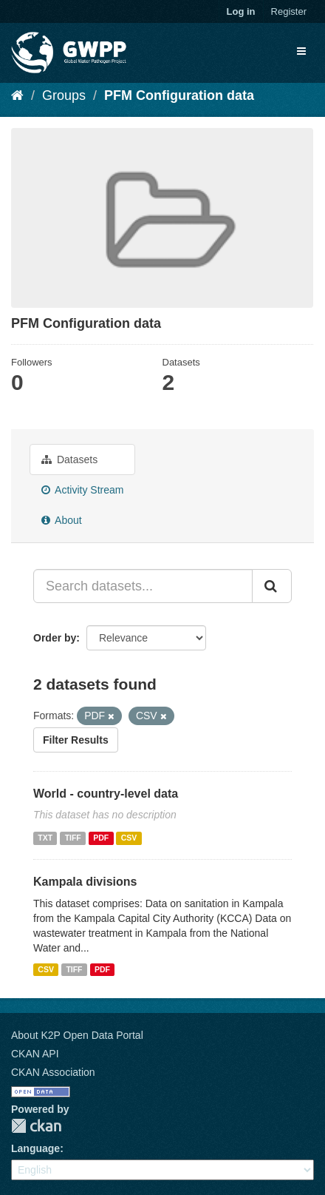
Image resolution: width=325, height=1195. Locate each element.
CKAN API (35, 1054)
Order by (54, 638)
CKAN (36, 1126)
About (61, 520)
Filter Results (76, 740)
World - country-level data (105, 793)
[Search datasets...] (143, 586)
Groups (64, 95)
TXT (45, 837)
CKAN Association (53, 1072)
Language (35, 1148)
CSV (129, 837)
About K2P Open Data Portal (77, 1035)
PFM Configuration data (179, 95)
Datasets (69, 459)
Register (289, 11)
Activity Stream (82, 490)
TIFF (73, 837)
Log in (241, 11)
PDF (101, 837)
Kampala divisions (85, 881)
